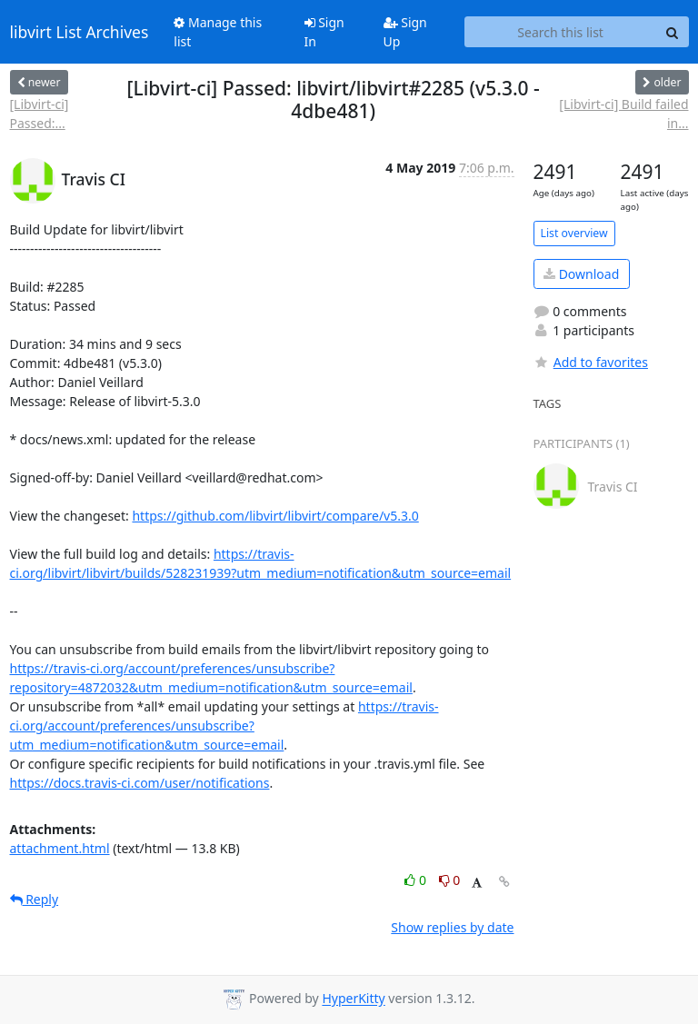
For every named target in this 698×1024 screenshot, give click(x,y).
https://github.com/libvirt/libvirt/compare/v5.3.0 (275, 515)
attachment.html (60, 848)
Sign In (324, 32)
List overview (574, 233)
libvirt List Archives (79, 32)
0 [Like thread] (416, 880)
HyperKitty (353, 999)
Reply (34, 899)
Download (581, 274)
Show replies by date (452, 927)
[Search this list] (560, 31)
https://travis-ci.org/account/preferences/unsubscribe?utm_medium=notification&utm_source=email (224, 725)
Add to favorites (590, 362)
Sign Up (405, 32)
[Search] (672, 31)
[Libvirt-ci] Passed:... (39, 113)
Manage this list (218, 32)
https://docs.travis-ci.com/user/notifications (140, 782)
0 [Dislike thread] (450, 880)
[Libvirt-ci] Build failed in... (623, 113)
